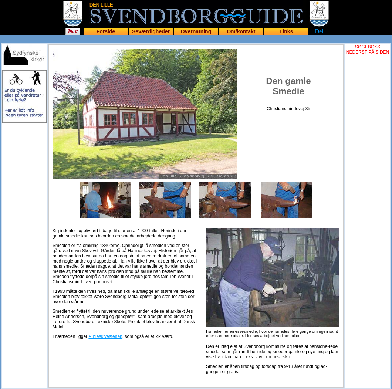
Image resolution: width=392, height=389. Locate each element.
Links (286, 31)
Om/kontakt (241, 31)
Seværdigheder (151, 31)
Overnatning (196, 31)
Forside (106, 31)
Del (319, 31)
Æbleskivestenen (105, 336)
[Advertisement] (24, 167)
